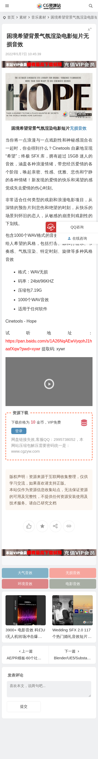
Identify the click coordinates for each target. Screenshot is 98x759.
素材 (23, 17)
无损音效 (73, 573)
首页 (11, 17)
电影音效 (73, 584)
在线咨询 (77, 238)
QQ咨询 (77, 227)
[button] (48, 381)
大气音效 (25, 573)
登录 (18, 431)
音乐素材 (38, 17)
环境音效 (25, 584)
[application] (49, 381)
